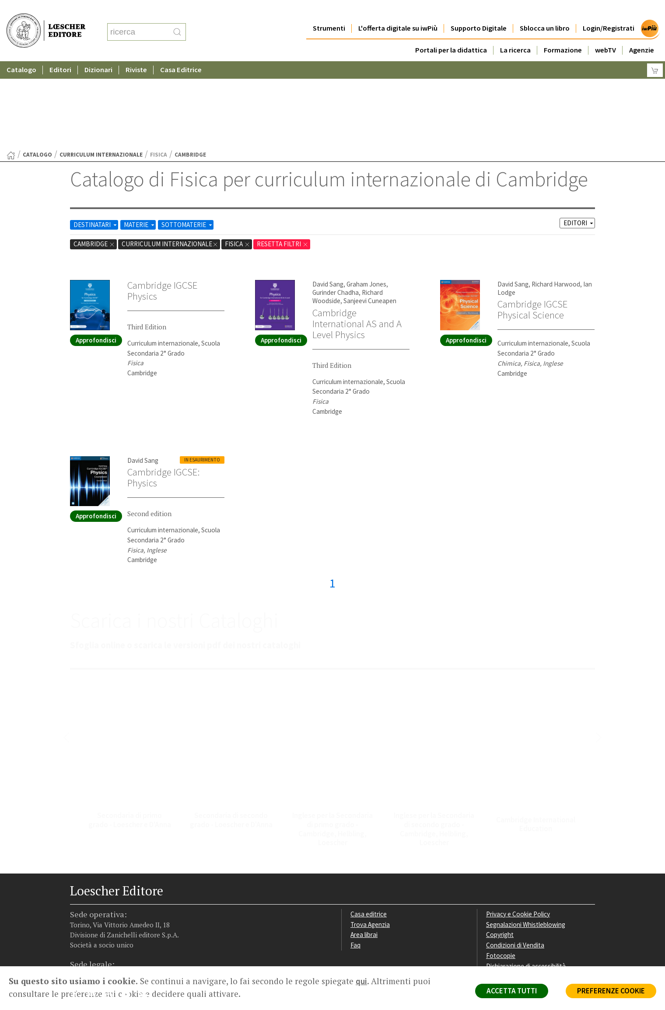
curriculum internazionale (101, 69)
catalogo (37, 69)
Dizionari (98, 52)
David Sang (327, 199)
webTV (605, 32)
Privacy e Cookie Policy (518, 829)
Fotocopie (500, 870)
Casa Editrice (181, 52)
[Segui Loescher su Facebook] (77, 911)
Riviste (136, 52)
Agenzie (641, 32)
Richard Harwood (556, 199)
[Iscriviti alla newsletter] (146, 910)
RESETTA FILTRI (282, 158)
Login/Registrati (608, 10)
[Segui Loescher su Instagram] (94, 911)
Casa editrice (368, 829)
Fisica (237, 158)
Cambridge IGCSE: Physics (163, 392)
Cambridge (94, 158)
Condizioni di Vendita (515, 860)
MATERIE (140, 139)
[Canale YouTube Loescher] (128, 911)
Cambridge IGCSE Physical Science (532, 224)
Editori (60, 52)
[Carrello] (655, 53)
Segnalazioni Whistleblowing (525, 839)
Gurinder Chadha (335, 207)
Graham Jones (366, 199)
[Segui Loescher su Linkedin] (111, 911)
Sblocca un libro (545, 10)
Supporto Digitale (479, 10)
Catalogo (21, 52)
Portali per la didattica (451, 32)
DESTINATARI (96, 139)
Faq (355, 860)
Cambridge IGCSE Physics (162, 205)
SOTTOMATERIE (187, 139)
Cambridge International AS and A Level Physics (357, 238)
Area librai (364, 849)
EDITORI (579, 137)
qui (361, 981)
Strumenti (329, 10)
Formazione (563, 32)
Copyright (500, 849)
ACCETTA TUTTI (511, 991)
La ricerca (515, 32)
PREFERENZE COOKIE (611, 991)
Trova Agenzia (370, 839)
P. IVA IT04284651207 (100, 946)
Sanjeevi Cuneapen (369, 215)
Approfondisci (96, 255)
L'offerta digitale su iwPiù (398, 10)
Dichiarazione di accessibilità (526, 881)
